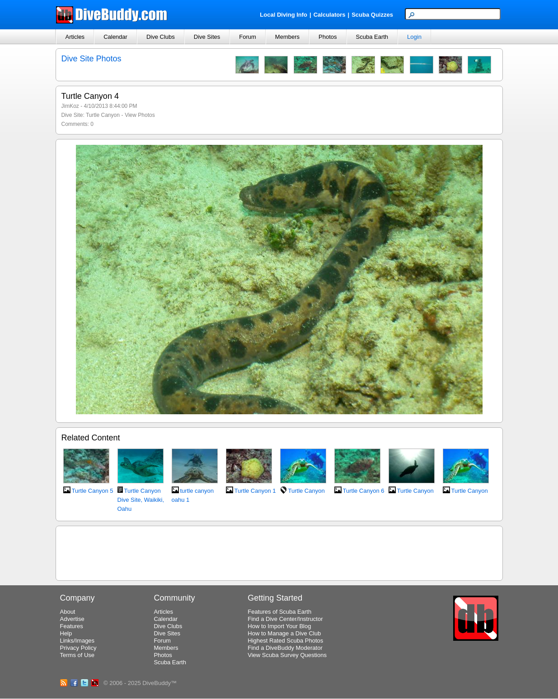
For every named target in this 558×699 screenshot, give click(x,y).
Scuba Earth (372, 36)
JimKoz (70, 106)
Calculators (330, 14)
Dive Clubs (160, 36)
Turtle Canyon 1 (255, 490)
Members (287, 36)
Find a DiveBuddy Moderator (285, 647)
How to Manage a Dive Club (284, 633)
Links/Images (77, 640)
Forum (247, 36)
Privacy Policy (78, 647)
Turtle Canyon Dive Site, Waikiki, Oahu (140, 499)
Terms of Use (77, 655)
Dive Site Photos (91, 58)
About (67, 611)
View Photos (140, 115)
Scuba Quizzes (372, 14)
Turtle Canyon (103, 115)
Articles (75, 36)
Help (66, 633)
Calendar (115, 36)
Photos (328, 36)
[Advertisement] (279, 552)
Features (71, 626)
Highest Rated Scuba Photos (285, 640)
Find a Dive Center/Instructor (285, 619)
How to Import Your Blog (279, 626)
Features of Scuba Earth (279, 611)
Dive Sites (207, 36)
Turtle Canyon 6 (364, 490)
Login (414, 36)
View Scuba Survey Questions (287, 655)
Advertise (72, 619)
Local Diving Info (283, 14)
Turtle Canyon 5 (92, 490)
